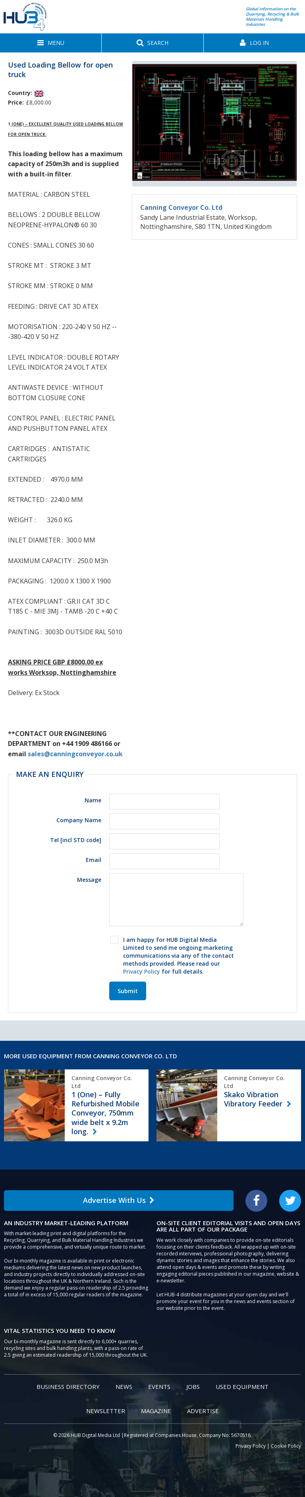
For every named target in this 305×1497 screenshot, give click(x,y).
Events (159, 1386)
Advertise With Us (118, 1200)
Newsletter (105, 1411)
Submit (128, 991)
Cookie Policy (286, 1446)
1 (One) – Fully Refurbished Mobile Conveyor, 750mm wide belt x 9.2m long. (105, 1113)
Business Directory (68, 1386)
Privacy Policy (141, 971)
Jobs (193, 1386)
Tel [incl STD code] (75, 840)
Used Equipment (242, 1386)
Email (93, 860)
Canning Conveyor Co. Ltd (181, 207)
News (124, 1386)
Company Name (78, 820)
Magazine (156, 1411)
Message (89, 879)
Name (93, 800)
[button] (50, 42)
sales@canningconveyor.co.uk (75, 753)
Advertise (203, 1411)
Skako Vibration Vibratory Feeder (254, 1099)
